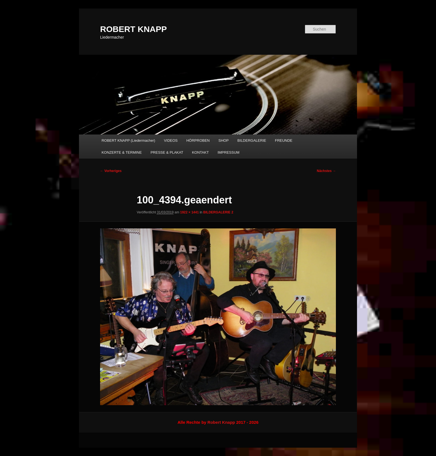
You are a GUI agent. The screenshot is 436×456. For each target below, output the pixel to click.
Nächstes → (326, 171)
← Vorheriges (111, 171)
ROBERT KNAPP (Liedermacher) (128, 140)
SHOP (224, 140)
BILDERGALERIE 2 (218, 212)
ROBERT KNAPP (133, 29)
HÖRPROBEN (198, 140)
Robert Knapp (221, 422)
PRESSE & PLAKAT (166, 152)
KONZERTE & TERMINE (121, 152)
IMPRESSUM (228, 152)
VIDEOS (171, 140)
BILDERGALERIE (251, 140)
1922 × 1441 (189, 212)
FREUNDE (284, 140)
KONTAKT (200, 152)
